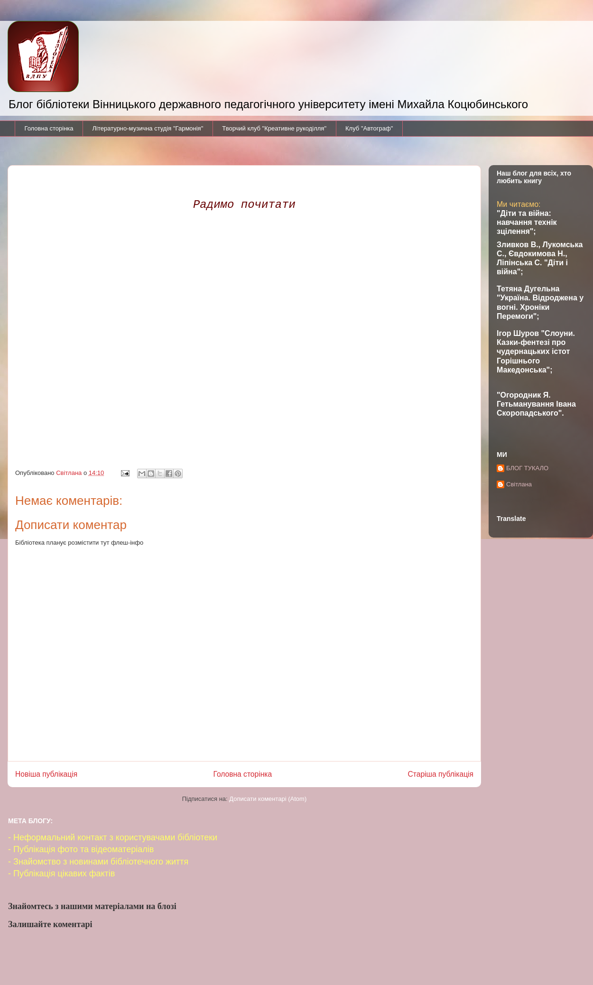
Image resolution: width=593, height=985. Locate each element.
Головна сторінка (49, 128)
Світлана (519, 484)
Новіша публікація (46, 774)
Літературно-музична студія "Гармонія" (148, 128)
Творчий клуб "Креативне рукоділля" (274, 128)
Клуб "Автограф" (369, 128)
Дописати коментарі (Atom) (267, 798)
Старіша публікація (440, 774)
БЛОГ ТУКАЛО (527, 468)
